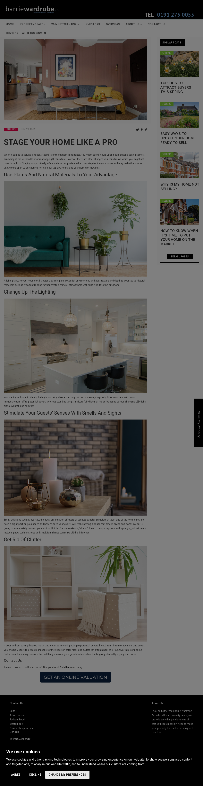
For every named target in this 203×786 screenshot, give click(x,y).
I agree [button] (15, 774)
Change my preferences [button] (67, 774)
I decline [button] (34, 774)
